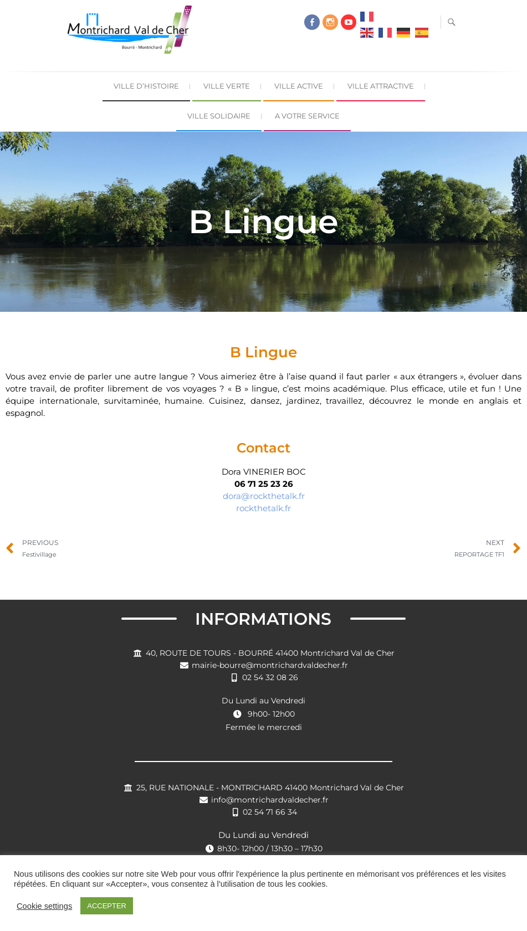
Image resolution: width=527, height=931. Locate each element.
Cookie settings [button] (44, 906)
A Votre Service (307, 115)
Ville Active (298, 85)
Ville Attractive (380, 85)
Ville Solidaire (218, 115)
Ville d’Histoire (146, 85)
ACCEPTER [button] (106, 906)
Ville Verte (226, 85)
